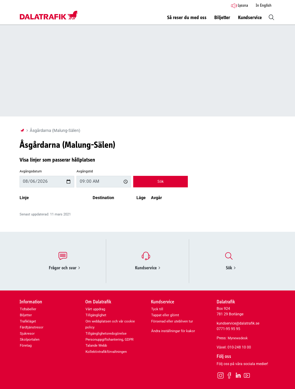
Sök (160, 181)
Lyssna (239, 5)
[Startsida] (22, 130)
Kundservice (147, 267)
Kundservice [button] (250, 17)
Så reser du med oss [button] (186, 17)
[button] (270, 17)
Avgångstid (85, 171)
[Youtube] (247, 375)
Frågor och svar (64, 267)
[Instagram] (220, 375)
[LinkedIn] (238, 375)
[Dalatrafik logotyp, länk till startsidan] (48, 15)
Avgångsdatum (31, 171)
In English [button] (263, 5)
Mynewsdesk (238, 338)
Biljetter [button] (222, 17)
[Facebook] (229, 375)
